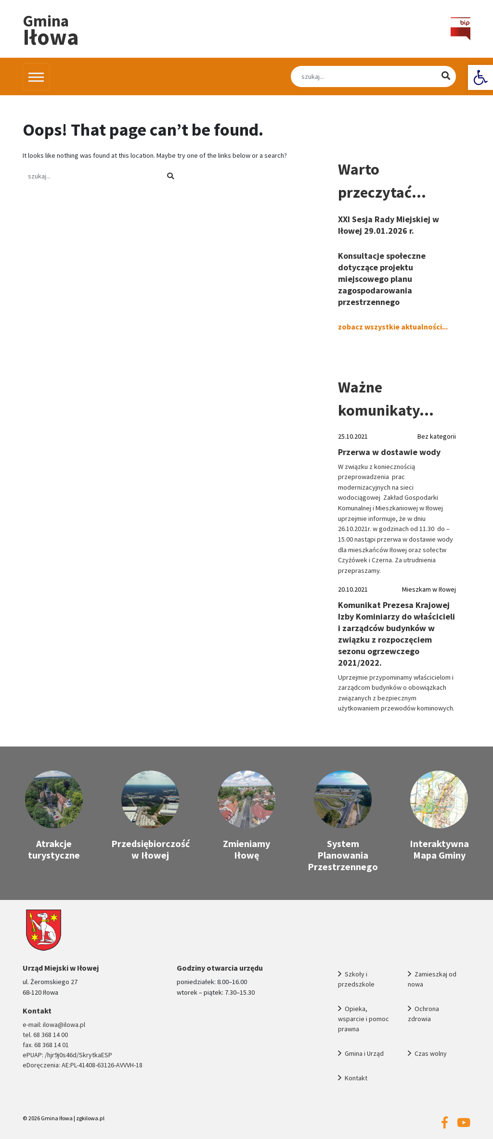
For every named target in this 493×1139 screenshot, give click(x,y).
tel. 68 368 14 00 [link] (45, 1034)
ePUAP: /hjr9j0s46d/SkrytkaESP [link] (67, 1054)
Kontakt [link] (356, 1078)
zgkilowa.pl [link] (90, 1118)
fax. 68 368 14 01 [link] (46, 1044)
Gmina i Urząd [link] (364, 1053)
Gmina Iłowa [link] (57, 1118)
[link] (480, 77)
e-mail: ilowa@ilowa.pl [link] (54, 1024)
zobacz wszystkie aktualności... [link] (393, 326)
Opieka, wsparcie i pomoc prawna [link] (363, 1018)
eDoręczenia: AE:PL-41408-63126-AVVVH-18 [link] (83, 1065)
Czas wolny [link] (431, 1053)
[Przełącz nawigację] (36, 76)
